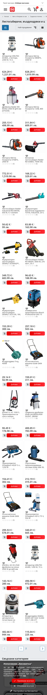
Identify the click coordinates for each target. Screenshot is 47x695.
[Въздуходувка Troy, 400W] (12, 349)
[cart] (35, 9)
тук (24, 675)
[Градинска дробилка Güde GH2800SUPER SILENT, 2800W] (35, 400)
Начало (5, 16)
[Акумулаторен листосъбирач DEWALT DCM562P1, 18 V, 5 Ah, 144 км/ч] (12, 247)
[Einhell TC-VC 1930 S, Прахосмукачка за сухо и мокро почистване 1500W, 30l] (12, 400)
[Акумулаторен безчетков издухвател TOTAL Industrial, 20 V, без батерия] (35, 196)
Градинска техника (35, 16)
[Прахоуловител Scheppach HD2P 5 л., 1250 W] (12, 451)
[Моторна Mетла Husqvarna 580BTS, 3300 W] (35, 44)
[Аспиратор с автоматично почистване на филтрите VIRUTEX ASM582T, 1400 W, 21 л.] (12, 604)
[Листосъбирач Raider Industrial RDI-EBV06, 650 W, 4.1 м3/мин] (12, 196)
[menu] (5, 9)
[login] (41, 9)
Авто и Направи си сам (18, 16)
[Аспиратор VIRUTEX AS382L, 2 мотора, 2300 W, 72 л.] (12, 44)
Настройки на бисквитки (23, 691)
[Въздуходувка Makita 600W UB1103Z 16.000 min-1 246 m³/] (35, 604)
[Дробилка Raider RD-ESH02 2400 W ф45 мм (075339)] (12, 94)
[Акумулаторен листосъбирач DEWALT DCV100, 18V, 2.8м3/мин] (12, 298)
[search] (29, 9)
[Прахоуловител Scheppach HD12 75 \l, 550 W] (35, 502)
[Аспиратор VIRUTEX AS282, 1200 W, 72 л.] (35, 553)
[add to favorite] (5, 54)
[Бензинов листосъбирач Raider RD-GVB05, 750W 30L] (35, 145)
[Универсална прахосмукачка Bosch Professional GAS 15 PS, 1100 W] (35, 298)
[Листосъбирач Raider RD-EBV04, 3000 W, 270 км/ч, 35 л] (35, 247)
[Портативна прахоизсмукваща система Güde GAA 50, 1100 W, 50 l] (35, 451)
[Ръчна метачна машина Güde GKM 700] (35, 349)
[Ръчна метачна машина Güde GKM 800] (12, 502)
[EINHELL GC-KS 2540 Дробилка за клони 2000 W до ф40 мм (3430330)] (12, 553)
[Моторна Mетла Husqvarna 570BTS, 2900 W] (12, 145)
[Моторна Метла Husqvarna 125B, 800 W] (35, 94)
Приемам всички (23, 680)
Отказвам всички (23, 685)
